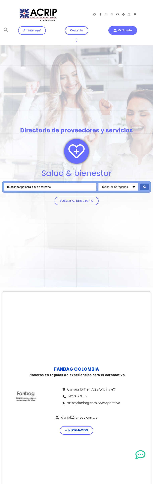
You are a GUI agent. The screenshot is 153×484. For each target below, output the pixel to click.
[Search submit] (144, 187)
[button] (6, 30)
